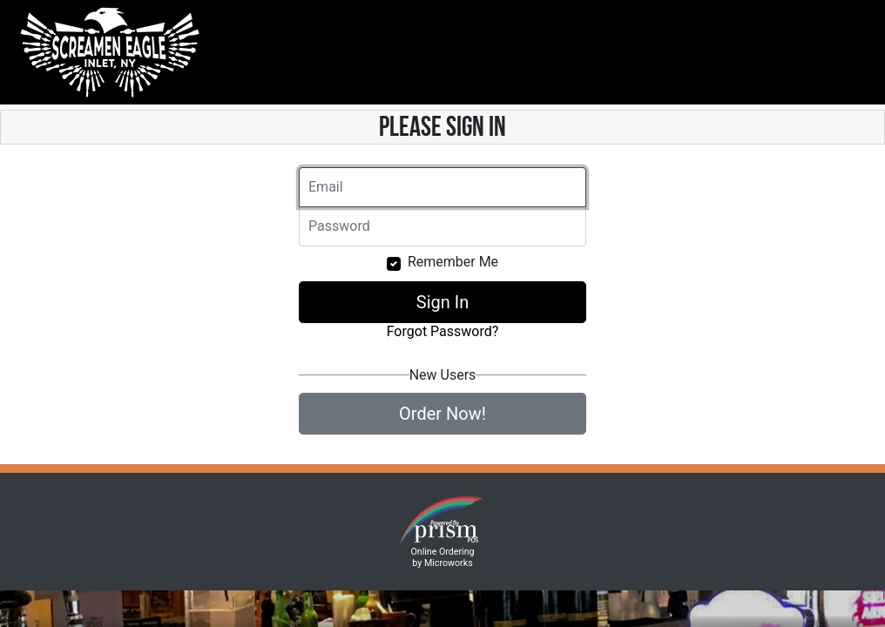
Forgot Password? (443, 331)
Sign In (442, 302)
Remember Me (453, 261)
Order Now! (442, 413)
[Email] (442, 187)
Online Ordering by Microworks (442, 557)
